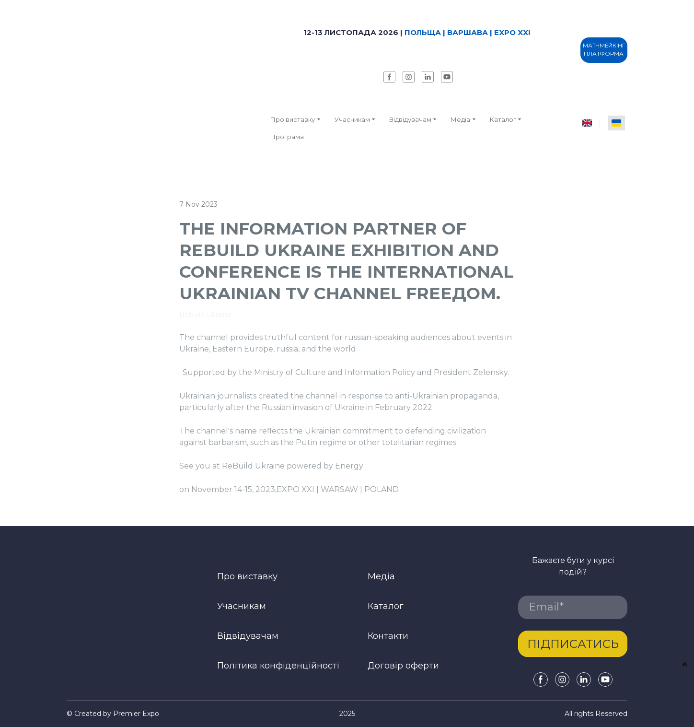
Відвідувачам (410, 119)
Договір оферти (403, 665)
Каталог (386, 606)
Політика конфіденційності (278, 665)
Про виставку (292, 119)
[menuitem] (587, 123)
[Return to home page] (161, 84)
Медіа (460, 119)
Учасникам (352, 119)
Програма (287, 137)
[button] (389, 77)
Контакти (388, 636)
